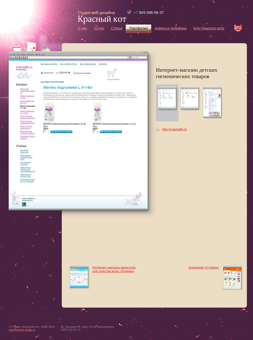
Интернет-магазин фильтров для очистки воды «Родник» (114, 269)
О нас (82, 28)
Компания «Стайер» (204, 267)
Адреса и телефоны (171, 28)
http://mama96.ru (174, 129)
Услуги (99, 28)
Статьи (116, 28)
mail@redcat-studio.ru (22, 329)
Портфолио (138, 28)
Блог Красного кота (208, 28)
